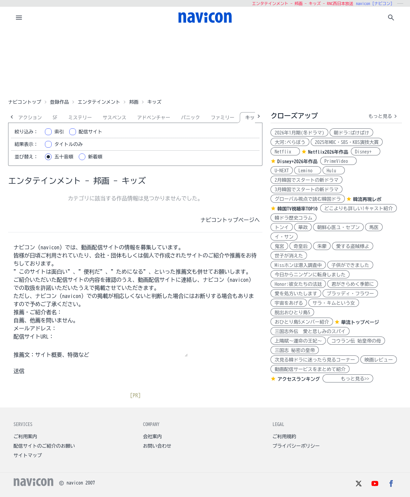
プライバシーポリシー (296, 446)
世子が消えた (289, 255)
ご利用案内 (25, 436)
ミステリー (80, 117)
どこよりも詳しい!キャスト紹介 (358, 208)
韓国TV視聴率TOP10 (297, 208)
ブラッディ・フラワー (350, 293)
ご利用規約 (284, 436)
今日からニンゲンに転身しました (310, 274)
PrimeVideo (338, 161)
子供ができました (350, 265)
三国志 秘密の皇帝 (295, 350)
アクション (30, 117)
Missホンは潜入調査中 (298, 265)
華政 (303, 227)
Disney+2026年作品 (297, 161)
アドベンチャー (153, 117)
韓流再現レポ (367, 199)
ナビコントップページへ (230, 220)
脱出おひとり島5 (292, 312)
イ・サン (284, 236)
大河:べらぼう (290, 142)
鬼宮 (279, 246)
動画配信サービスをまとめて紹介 (310, 369)
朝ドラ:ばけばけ (351, 132)
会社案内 (152, 436)
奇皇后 (300, 246)
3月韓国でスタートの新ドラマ (306, 189)
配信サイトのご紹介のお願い (44, 446)
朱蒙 (322, 246)
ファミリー (222, 117)
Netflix (285, 151)
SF (55, 117)
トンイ (282, 227)
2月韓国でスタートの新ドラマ (306, 180)
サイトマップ (28, 455)
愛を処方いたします (296, 293)
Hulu (334, 170)
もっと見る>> (348, 378)
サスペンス (114, 117)
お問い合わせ (157, 446)
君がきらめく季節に (352, 284)
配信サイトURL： (34, 336)
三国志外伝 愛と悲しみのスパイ (310, 331)
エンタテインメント (99, 102)
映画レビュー (378, 359)
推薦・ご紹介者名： (38, 312)
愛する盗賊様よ (352, 246)
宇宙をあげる (289, 303)
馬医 (374, 227)
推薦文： (24, 354)
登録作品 (59, 102)
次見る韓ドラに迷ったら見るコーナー (315, 359)
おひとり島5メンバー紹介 (302, 322)
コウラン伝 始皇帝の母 (356, 341)
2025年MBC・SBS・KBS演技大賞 (347, 142)
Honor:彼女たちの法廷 (298, 284)
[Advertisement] (205, 62)
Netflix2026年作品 (328, 152)
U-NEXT (282, 170)
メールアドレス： (35, 328)
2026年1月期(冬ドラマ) (299, 132)
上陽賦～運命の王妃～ (298, 341)
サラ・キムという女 (333, 303)
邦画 (133, 102)
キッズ (252, 117)
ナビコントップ (24, 102)
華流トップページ (360, 322)
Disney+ (365, 151)
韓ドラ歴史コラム (293, 218)
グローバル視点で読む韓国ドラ (308, 199)
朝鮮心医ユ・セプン (338, 227)
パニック (190, 117)
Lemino (307, 170)
